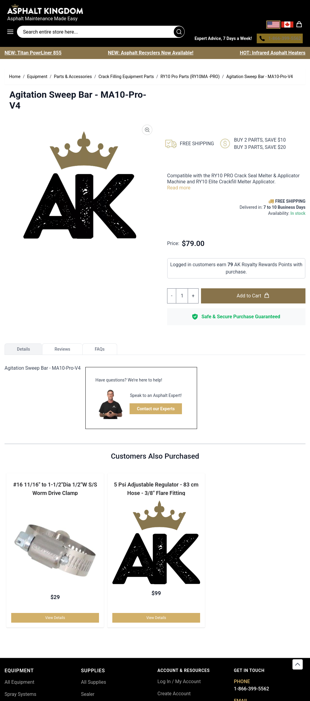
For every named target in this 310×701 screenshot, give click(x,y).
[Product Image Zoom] (147, 131)
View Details (56, 619)
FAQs (100, 350)
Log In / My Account (179, 683)
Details (23, 350)
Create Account (174, 695)
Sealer (87, 696)
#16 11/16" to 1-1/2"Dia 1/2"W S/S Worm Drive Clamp (55, 490)
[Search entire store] (101, 33)
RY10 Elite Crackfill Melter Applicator (235, 183)
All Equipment (20, 683)
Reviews (62, 350)
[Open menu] (12, 32)
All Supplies (93, 683)
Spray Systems (20, 696)
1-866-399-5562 (251, 690)
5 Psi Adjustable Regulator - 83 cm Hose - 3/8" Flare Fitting (156, 490)
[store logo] (155, 9)
